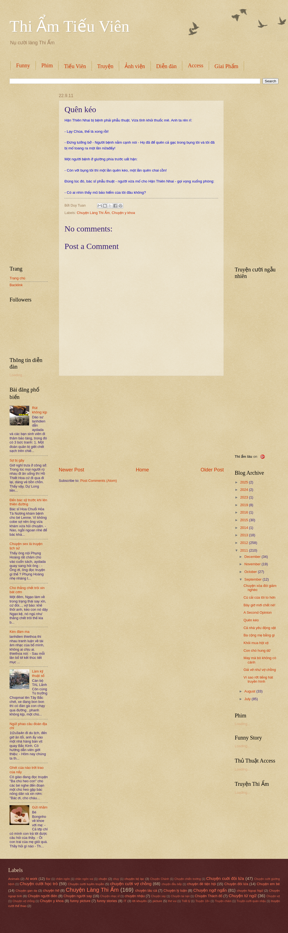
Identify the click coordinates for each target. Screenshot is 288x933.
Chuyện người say (78, 896)
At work (31, 879)
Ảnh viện (135, 66)
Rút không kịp (39, 410)
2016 (244, 512)
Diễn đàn (166, 66)
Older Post (212, 470)
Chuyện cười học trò (39, 883)
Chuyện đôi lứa (236, 884)
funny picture (80, 901)
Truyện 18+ (202, 901)
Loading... (17, 375)
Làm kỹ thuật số (38, 673)
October (251, 572)
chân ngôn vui (84, 878)
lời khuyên (139, 901)
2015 (244, 520)
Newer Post (71, 470)
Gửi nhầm (39, 807)
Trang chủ (17, 278)
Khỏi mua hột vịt (256, 643)
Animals (13, 878)
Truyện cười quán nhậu (251, 901)
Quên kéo (251, 620)
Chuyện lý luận (175, 890)
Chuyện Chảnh (159, 878)
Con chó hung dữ (257, 650)
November (252, 564)
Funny (23, 65)
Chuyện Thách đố (208, 896)
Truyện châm (223, 901)
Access (195, 65)
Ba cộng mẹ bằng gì (259, 635)
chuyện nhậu (135, 896)
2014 (244, 528)
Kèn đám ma (20, 632)
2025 (244, 482)
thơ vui (172, 901)
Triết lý (186, 901)
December (252, 557)
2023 (244, 497)
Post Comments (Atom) (98, 481)
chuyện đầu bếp (172, 884)
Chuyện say (158, 896)
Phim (47, 65)
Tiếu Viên (75, 66)
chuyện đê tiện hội (201, 884)
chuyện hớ (51, 890)
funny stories (107, 901)
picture (157, 901)
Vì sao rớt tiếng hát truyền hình (258, 679)
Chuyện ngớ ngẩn (210, 890)
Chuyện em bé (268, 884)
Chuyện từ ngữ (243, 895)
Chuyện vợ (273, 896)
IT (125, 901)
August (250, 691)
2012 (244, 543)
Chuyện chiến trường (187, 878)
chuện (103, 878)
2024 (244, 490)
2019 (244, 505)
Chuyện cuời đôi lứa (225, 878)
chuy (116, 878)
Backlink (16, 285)
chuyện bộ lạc (134, 878)
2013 (244, 535)
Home (142, 470)
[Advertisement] (141, 421)
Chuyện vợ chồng (24, 901)
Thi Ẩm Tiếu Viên (70, 26)
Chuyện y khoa (123, 213)
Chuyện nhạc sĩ (109, 896)
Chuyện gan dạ (26, 890)
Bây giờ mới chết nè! (259, 605)
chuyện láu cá (146, 890)
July (247, 699)
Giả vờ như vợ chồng (259, 670)
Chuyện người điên (42, 896)
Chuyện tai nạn (180, 896)
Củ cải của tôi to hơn (259, 597)
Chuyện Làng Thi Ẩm (93, 213)
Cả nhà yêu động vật (259, 628)
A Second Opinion (257, 612)
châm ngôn (63, 878)
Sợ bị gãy (17, 460)
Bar (48, 878)
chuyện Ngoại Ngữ (250, 890)
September (253, 579)
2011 (244, 550)
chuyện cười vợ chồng (130, 883)
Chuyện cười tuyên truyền (86, 884)
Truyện (105, 66)
